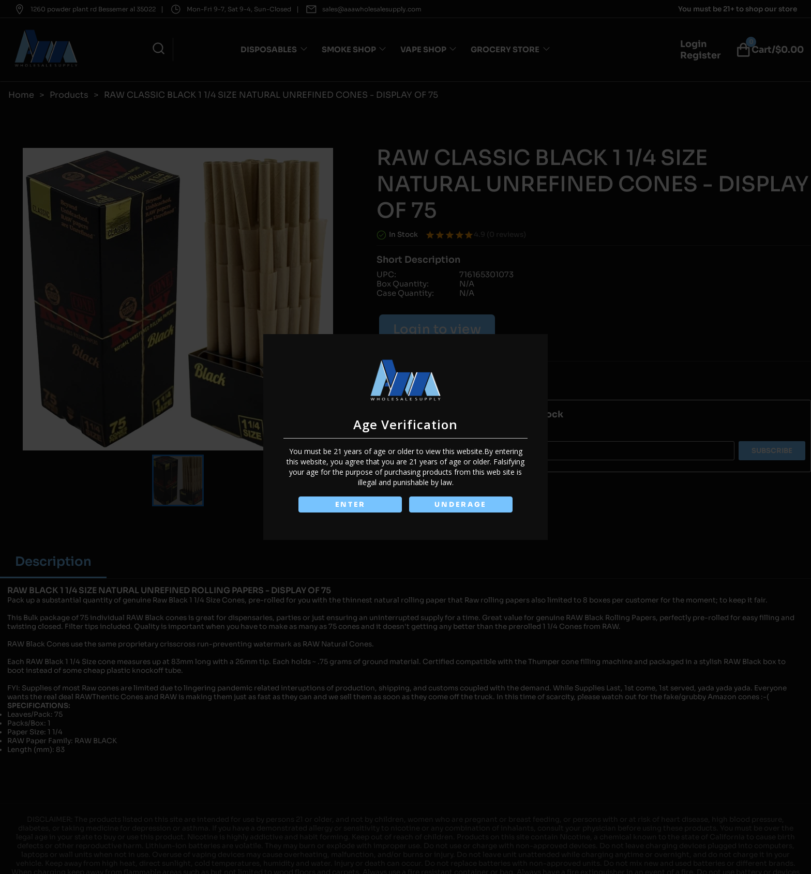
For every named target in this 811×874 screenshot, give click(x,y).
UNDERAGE (460, 504)
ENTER (350, 504)
